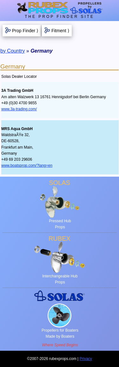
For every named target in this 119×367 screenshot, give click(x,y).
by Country (12, 51)
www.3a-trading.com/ (19, 109)
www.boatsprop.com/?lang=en (26, 165)
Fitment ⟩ (60, 30)
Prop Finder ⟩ (25, 30)
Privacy (86, 358)
